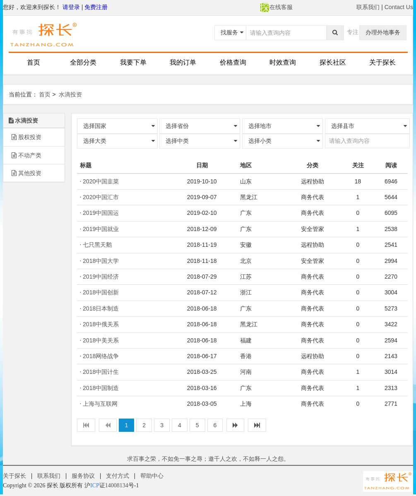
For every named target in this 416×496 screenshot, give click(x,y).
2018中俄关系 (101, 324)
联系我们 (368, 7)
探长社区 (333, 62)
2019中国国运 (101, 212)
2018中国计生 (101, 371)
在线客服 (276, 7)
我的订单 (183, 62)
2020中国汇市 (101, 197)
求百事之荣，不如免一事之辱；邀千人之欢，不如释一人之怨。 (208, 458)
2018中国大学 (101, 261)
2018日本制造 (101, 308)
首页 (33, 62)
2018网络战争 (101, 356)
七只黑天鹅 (97, 244)
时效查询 (282, 62)
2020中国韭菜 (101, 181)
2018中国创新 (101, 292)
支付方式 (117, 475)
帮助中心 (152, 475)
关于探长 (382, 62)
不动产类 (26, 155)
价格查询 (233, 62)
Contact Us (399, 7)
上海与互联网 (100, 403)
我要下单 (133, 62)
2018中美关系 (101, 340)
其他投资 (26, 173)
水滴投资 (70, 94)
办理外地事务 (383, 32)
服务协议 (83, 475)
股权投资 (26, 137)
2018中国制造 (101, 388)
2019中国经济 (101, 276)
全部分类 (83, 62)
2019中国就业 (101, 229)
